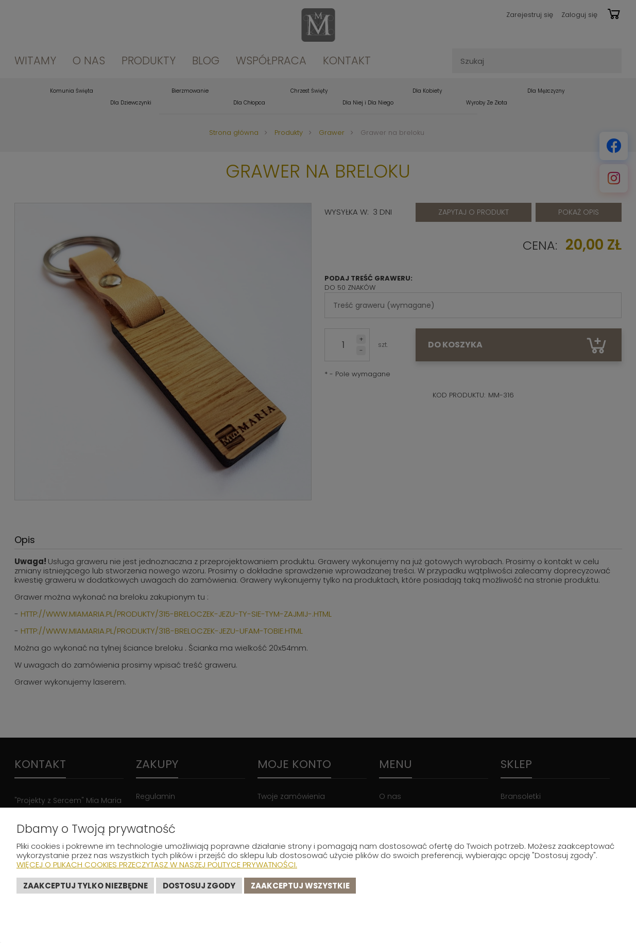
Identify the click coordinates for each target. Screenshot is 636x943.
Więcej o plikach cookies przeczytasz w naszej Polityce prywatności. (156, 864)
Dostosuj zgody (199, 885)
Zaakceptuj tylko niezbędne (85, 885)
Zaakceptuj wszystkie (300, 885)
